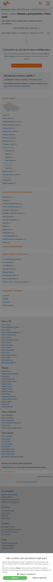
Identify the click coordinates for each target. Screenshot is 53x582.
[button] (26, 574)
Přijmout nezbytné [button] (39, 578)
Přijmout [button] (15, 578)
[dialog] (26, 567)
